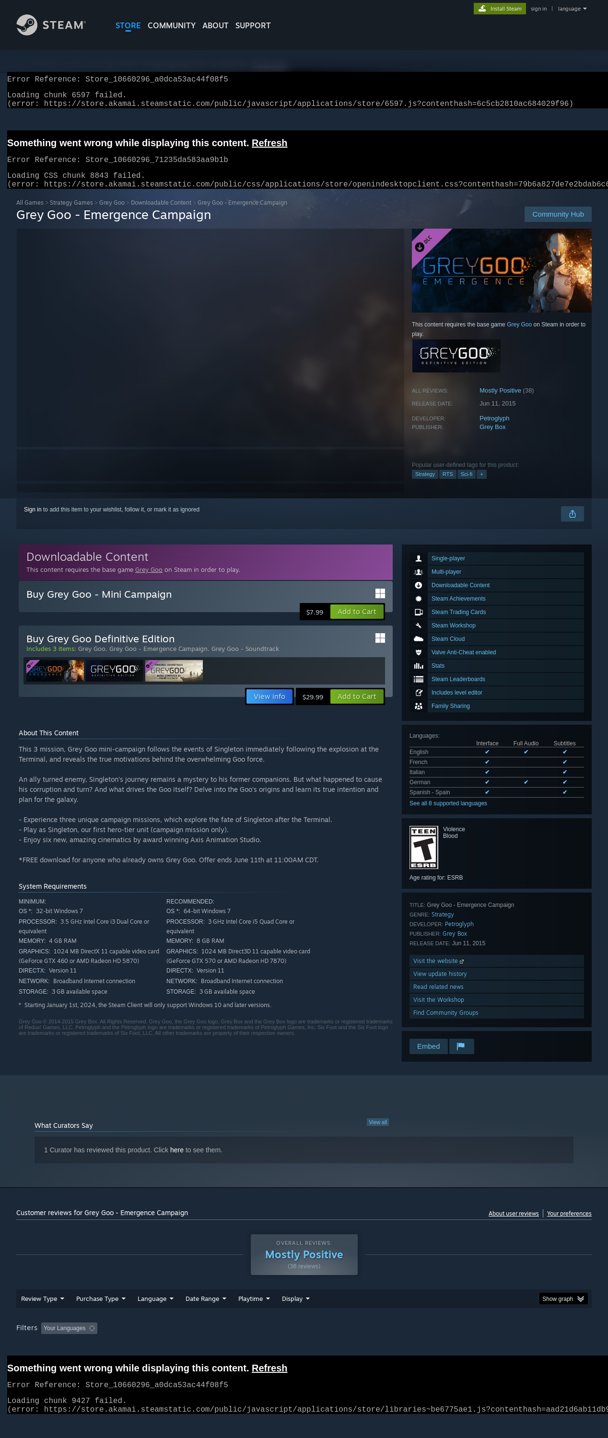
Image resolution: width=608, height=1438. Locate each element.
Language (152, 1317)
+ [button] (481, 485)
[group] (304, 1347)
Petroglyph (494, 429)
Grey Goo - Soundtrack (245, 660)
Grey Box (492, 438)
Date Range (202, 1317)
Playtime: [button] (235, 1346)
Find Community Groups (446, 1024)
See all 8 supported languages (448, 815)
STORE (128, 25)
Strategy (425, 485)
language (569, 8)
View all (378, 1133)
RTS (448, 485)
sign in (539, 8)
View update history (440, 985)
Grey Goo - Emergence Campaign (158, 660)
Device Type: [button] (508, 1346)
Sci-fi (466, 485)
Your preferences (569, 1225)
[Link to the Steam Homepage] (58, 33)
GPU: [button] (466, 1346)
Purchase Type (97, 1317)
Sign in (33, 521)
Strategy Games (71, 214)
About (215, 25)
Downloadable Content (161, 214)
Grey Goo (112, 214)
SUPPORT (253, 25)
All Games (30, 214)
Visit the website (439, 972)
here (177, 1161)
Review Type (39, 1317)
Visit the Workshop (438, 1011)
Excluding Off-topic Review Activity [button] (161, 1346)
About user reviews (514, 1225)
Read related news (438, 998)
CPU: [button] (434, 1346)
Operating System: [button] (385, 1346)
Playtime (250, 1317)
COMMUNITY (172, 25)
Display (292, 1317)
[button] (357, 623)
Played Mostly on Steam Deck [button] (304, 1346)
